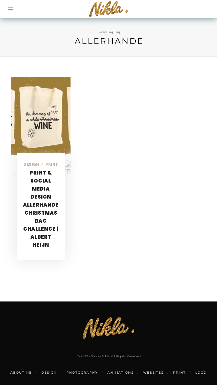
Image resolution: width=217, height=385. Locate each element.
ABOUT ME (21, 372)
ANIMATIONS (120, 372)
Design (31, 164)
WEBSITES (153, 372)
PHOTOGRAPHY (82, 372)
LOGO (201, 372)
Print (51, 164)
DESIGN (49, 372)
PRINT (179, 372)
